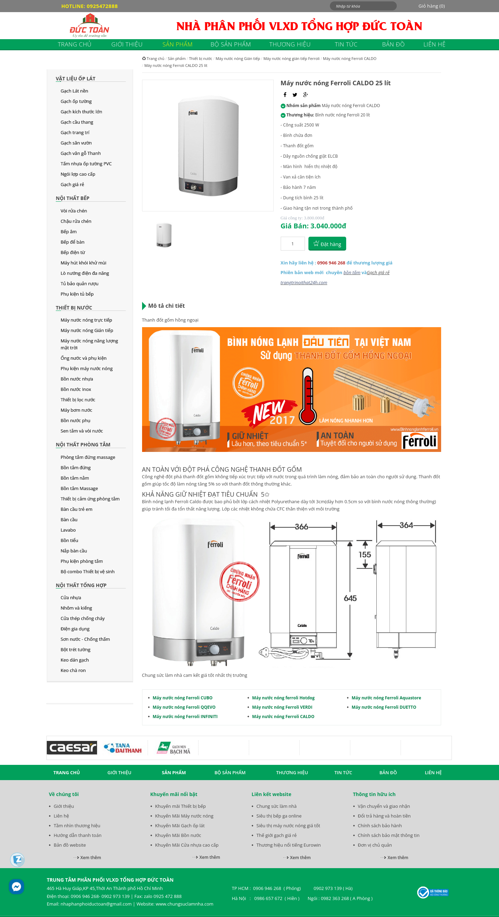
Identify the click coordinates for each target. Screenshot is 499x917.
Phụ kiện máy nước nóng (87, 368)
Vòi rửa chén (74, 211)
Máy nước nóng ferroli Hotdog (283, 698)
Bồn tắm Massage (79, 488)
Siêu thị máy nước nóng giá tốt (288, 825)
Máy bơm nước (76, 410)
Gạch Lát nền (74, 91)
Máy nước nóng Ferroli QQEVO (184, 707)
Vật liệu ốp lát (75, 78)
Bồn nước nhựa (77, 379)
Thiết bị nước (74, 307)
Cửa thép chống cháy (83, 618)
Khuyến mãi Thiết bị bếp (180, 806)
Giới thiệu (64, 806)
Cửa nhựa (71, 597)
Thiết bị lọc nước (78, 399)
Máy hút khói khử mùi (83, 263)
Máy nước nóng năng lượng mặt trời (89, 344)
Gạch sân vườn (76, 143)
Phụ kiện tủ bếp (77, 294)
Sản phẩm (177, 58)
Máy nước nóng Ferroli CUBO (183, 698)
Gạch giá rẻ (72, 184)
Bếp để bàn (73, 242)
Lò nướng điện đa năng (85, 273)
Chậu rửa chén (76, 221)
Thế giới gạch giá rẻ (276, 835)
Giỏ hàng (432, 6)
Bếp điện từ (73, 252)
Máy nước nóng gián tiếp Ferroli (291, 58)
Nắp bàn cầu (74, 551)
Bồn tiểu (69, 540)
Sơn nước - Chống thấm (85, 639)
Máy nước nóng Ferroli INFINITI (185, 716)
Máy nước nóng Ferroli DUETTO (384, 707)
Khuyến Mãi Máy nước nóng (184, 816)
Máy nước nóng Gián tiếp (87, 330)
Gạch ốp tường (76, 101)
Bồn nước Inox (76, 389)
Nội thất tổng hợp (81, 585)
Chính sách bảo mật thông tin (389, 835)
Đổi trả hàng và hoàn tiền (384, 816)
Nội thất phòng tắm (83, 444)
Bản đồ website (70, 845)
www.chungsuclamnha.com (184, 904)
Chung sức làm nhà (276, 806)
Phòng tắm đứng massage (88, 457)
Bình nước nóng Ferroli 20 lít (342, 115)
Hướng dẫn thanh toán (78, 835)
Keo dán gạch (75, 660)
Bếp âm (69, 231)
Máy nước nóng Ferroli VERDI (282, 707)
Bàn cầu (69, 519)
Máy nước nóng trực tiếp (86, 320)
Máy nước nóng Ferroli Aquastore (386, 698)
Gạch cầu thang (77, 122)
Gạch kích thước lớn (81, 111)
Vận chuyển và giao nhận (384, 806)
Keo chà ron (73, 670)
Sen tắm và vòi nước (82, 431)
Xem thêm (90, 858)
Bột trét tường (75, 649)
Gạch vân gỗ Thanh (81, 153)
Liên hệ (61, 816)
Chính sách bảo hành (380, 825)
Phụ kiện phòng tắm (82, 561)
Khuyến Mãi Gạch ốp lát (180, 825)
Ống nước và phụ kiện (83, 358)
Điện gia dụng (75, 629)
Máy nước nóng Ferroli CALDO (349, 58)
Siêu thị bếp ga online (278, 816)
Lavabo (68, 530)
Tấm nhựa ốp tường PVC (86, 163)
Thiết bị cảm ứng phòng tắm (90, 499)
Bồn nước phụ (75, 420)
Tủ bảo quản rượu (79, 283)
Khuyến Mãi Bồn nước (178, 835)
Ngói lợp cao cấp (78, 174)
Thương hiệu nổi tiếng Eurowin (288, 845)
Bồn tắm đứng (75, 467)
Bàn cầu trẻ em (77, 509)
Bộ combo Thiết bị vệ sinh (88, 571)
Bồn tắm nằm (75, 478)
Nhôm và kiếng (76, 608)
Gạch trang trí (75, 132)
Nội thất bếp (72, 198)
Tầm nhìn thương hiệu (77, 825)
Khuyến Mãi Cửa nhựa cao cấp (187, 845)
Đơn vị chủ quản (375, 845)
